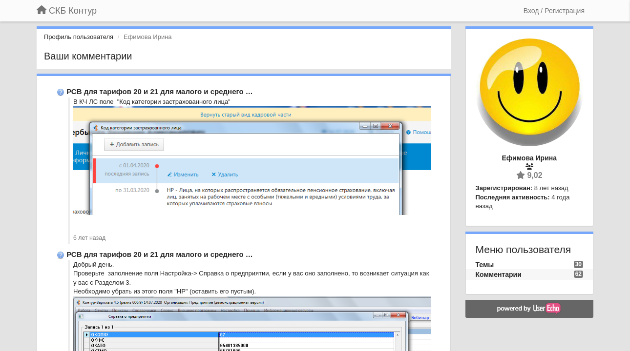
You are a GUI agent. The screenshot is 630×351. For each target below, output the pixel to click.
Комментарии (499, 274)
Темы (485, 265)
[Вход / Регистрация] (554, 10)
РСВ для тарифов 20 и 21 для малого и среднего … (159, 91)
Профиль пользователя (78, 36)
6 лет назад (89, 237)
